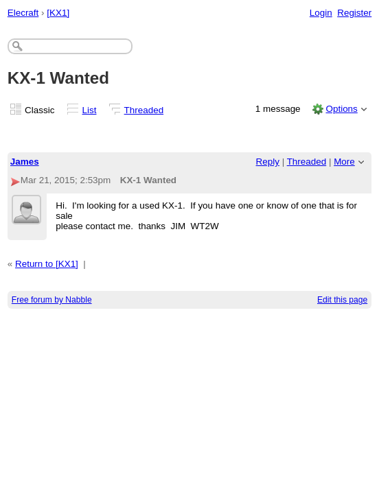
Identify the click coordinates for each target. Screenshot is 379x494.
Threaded (144, 110)
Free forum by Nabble (52, 300)
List (89, 110)
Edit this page (342, 300)
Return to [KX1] (46, 264)
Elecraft (23, 13)
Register (354, 13)
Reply (267, 161)
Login (321, 13)
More (344, 161)
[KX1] (58, 13)
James (24, 161)
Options (341, 109)
